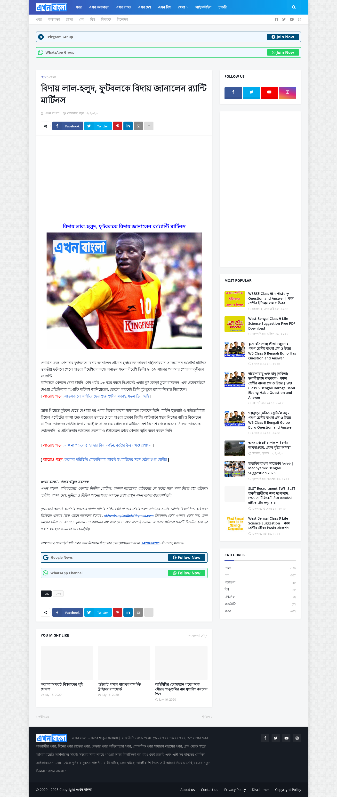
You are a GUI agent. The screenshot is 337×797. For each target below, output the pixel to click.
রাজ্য (69, 19)
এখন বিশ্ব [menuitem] (164, 7)
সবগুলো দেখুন (198, 635)
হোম (43, 77)
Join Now (283, 37)
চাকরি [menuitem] (222, 7)
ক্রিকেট (106, 19)
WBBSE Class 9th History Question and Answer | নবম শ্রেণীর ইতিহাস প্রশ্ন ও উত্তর (271, 298)
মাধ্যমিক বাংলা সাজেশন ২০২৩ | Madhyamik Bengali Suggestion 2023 (270, 468)
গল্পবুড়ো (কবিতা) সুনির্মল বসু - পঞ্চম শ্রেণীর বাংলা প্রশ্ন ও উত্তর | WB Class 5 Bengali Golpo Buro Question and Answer (271, 420)
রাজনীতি (260, 604)
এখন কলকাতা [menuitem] (99, 7)
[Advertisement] (124, 175)
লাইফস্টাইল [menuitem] (203, 7)
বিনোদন (122, 19)
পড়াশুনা (260, 582)
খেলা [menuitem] (181, 7)
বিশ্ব (92, 19)
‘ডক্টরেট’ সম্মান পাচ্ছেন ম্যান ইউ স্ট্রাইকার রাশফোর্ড (119, 686)
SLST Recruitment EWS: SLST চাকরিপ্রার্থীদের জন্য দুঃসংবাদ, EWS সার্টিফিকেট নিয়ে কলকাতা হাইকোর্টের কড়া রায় (271, 495)
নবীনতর (43, 716)
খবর (39, 19)
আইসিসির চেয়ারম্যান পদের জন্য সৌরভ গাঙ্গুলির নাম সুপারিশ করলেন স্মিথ (181, 689)
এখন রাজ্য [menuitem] (123, 7)
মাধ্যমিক (260, 596)
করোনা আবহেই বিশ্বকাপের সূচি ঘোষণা (62, 686)
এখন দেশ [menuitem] (144, 7)
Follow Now (187, 557)
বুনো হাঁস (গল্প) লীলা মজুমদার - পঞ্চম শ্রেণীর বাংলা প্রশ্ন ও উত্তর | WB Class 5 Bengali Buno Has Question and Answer (272, 350)
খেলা (52, 77)
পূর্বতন (206, 716)
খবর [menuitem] (79, 7)
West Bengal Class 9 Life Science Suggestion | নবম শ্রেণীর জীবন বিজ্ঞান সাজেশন (269, 523)
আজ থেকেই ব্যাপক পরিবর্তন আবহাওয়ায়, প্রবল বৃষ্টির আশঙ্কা (269, 445)
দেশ (81, 19)
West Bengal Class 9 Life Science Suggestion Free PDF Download (271, 323)
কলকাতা (54, 19)
